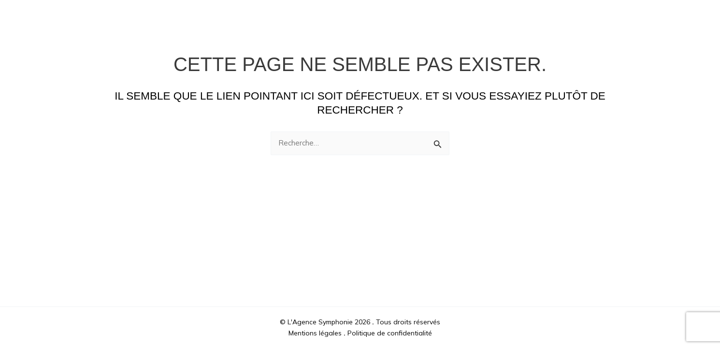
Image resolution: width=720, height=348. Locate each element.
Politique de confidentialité (389, 333)
